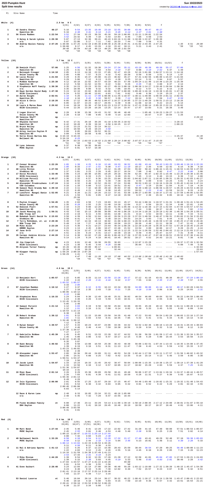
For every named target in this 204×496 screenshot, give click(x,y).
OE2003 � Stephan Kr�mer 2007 (186, 7)
